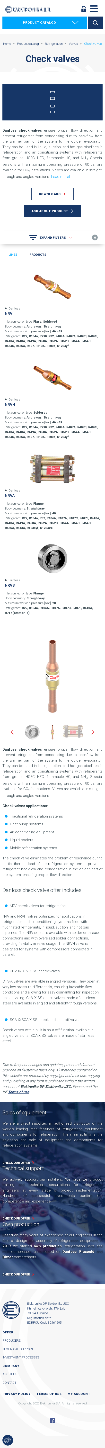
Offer (8, 1332)
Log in (84, 9)
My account (79, 1394)
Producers (11, 1340)
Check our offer (16, 1163)
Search (95, 23)
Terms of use (48, 1394)
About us (9, 1374)
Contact (9, 1382)
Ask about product (49, 211)
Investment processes (20, 1357)
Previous (12, 732)
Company (10, 1366)
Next (93, 732)
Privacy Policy (16, 1394)
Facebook (52, 1420)
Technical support (17, 1349)
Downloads (50, 194)
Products (37, 254)
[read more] (60, 176)
